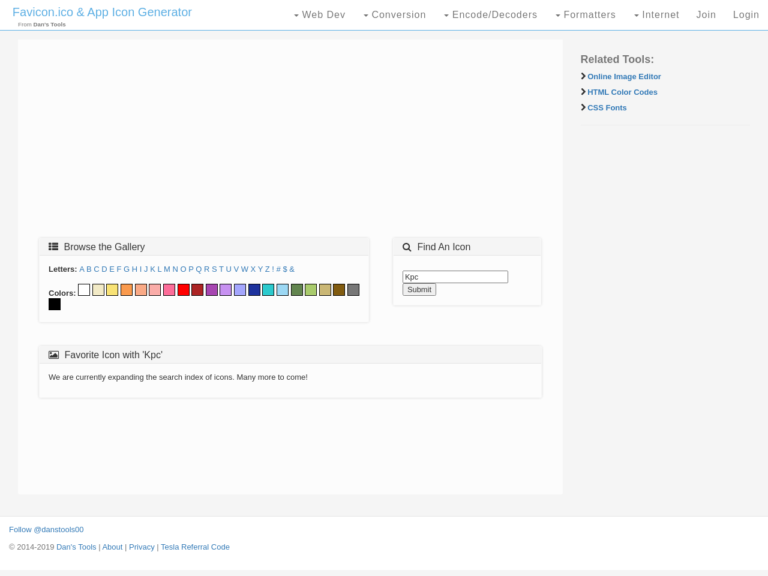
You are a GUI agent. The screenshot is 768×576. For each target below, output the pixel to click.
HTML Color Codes (622, 92)
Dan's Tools (76, 546)
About (112, 546)
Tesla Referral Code (195, 546)
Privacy (142, 546)
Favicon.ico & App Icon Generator (102, 12)
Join (706, 15)
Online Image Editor (624, 76)
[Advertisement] (290, 142)
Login (746, 15)
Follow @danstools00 (46, 529)
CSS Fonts (607, 107)
